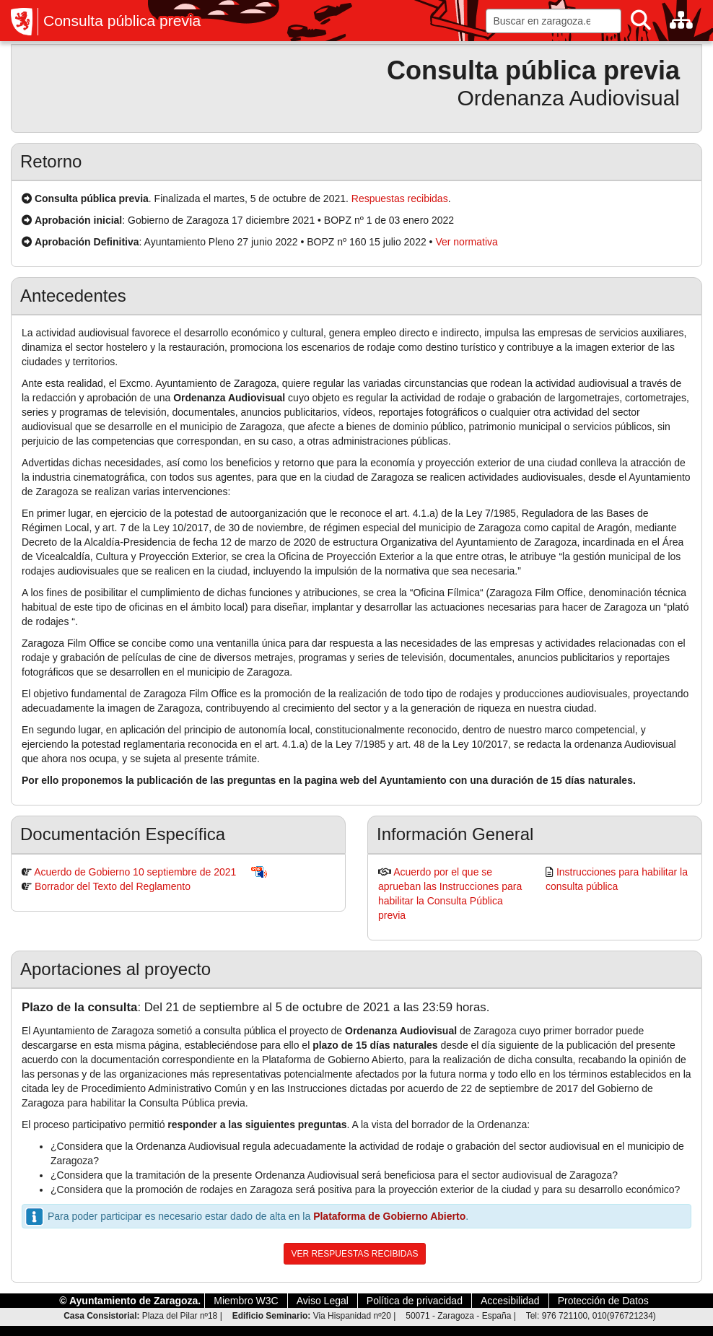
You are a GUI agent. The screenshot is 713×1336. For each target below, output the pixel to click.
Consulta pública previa (122, 20)
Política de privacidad (415, 1300)
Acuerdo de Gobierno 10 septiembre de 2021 (135, 872)
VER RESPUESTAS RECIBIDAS (355, 1254)
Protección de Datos (603, 1300)
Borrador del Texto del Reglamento (113, 886)
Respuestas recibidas (399, 198)
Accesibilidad (510, 1300)
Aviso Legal (323, 1300)
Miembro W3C (246, 1300)
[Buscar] (640, 20)
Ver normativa (466, 242)
